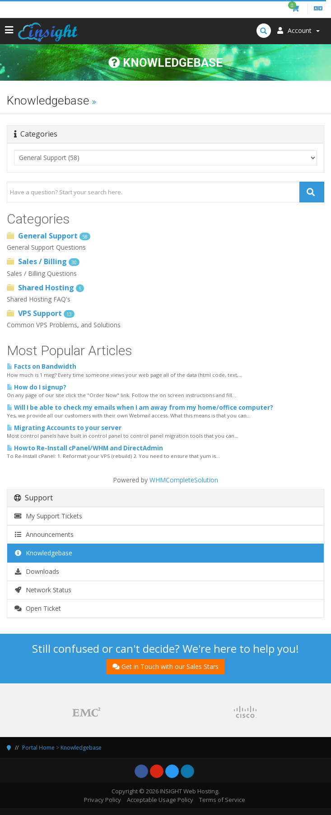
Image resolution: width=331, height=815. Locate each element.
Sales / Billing (43, 261)
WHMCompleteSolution (183, 480)
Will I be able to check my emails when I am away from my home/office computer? (140, 407)
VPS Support (41, 313)
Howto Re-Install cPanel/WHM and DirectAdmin (85, 448)
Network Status (42, 590)
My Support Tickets (48, 516)
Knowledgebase (43, 553)
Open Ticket (37, 608)
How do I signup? (36, 387)
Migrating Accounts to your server (64, 428)
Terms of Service (222, 800)
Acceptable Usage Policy (160, 800)
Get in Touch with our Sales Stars (165, 666)
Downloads (36, 571)
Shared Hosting (45, 288)
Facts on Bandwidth (41, 366)
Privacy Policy (102, 800)
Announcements (44, 534)
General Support (48, 236)
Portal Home (38, 747)
